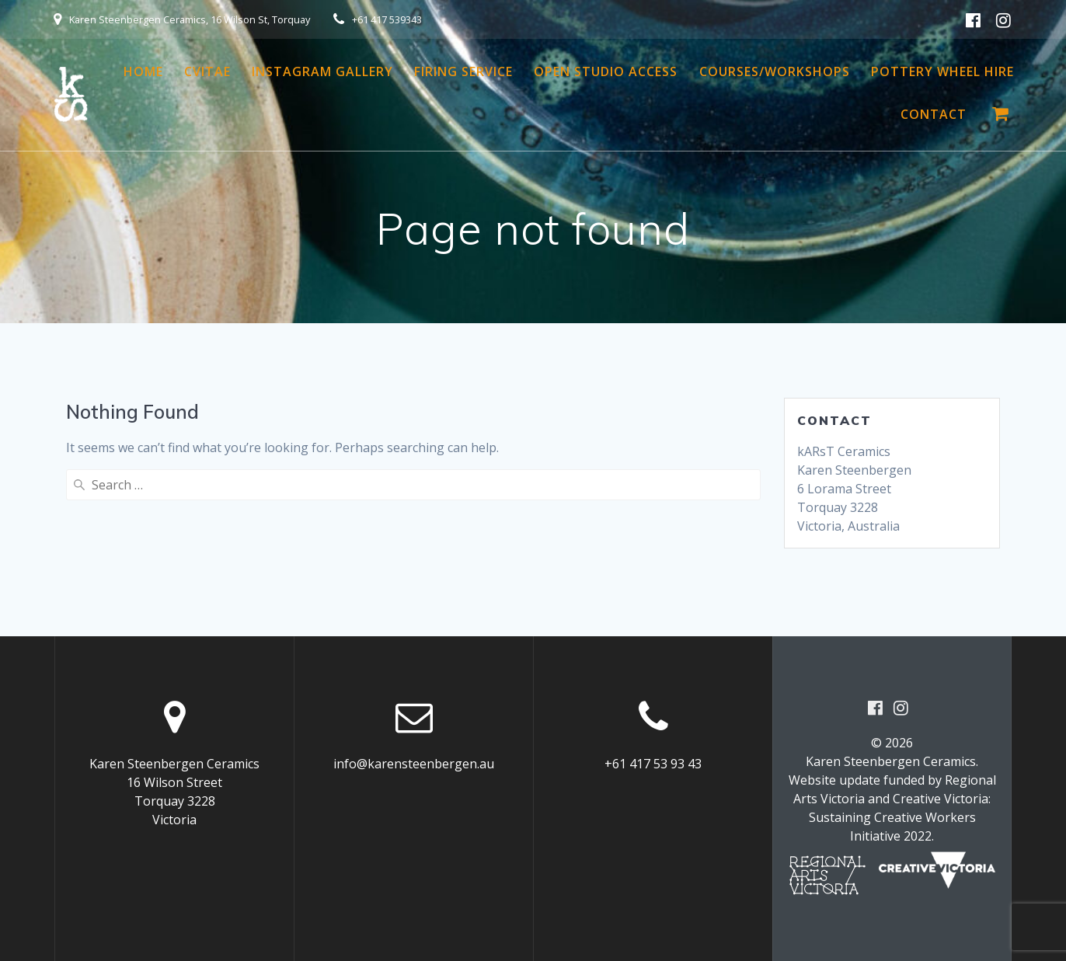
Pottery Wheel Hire (942, 71)
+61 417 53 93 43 (653, 763)
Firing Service (463, 71)
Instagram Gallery (322, 71)
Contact (934, 114)
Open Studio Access (606, 71)
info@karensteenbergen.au (413, 763)
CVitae (207, 71)
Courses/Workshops (774, 71)
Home (143, 71)
